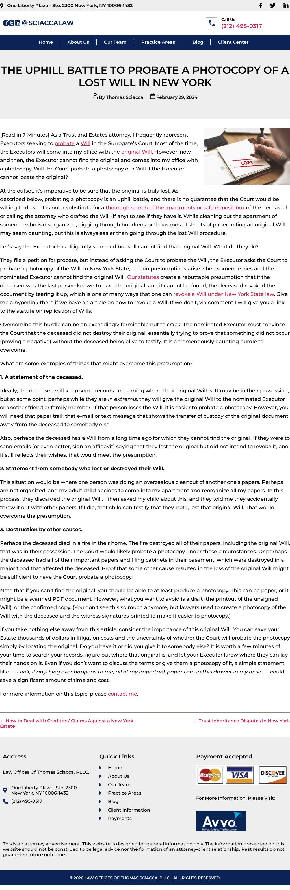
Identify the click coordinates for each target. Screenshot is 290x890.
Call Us (228, 19)
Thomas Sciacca (124, 97)
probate (65, 143)
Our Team (115, 42)
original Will (136, 152)
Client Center (233, 42)
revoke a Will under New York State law (223, 294)
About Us (78, 42)
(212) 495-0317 (241, 26)
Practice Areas (158, 42)
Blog (197, 42)
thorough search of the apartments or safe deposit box (175, 208)
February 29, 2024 (177, 97)
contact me (122, 694)
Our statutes (143, 277)
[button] (159, 42)
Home (46, 42)
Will (85, 143)
